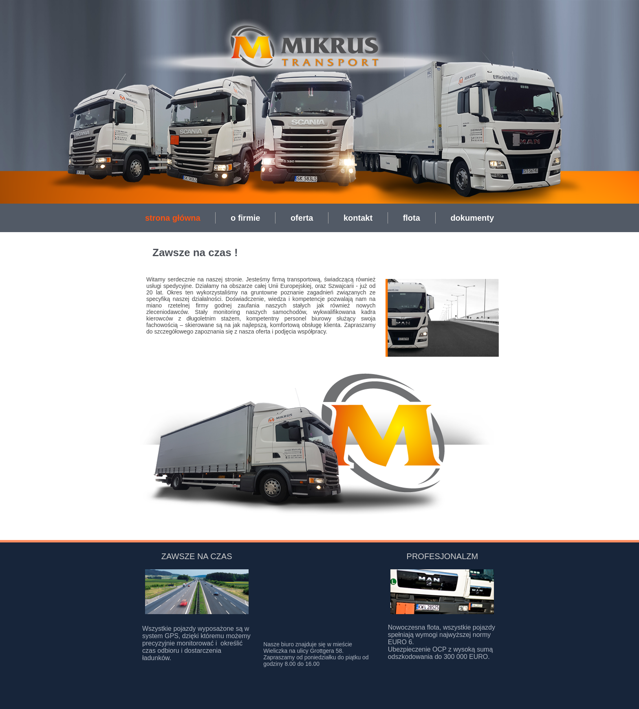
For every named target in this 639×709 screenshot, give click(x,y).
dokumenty (472, 217)
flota (411, 217)
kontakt (358, 217)
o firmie (245, 217)
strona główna (173, 217)
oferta (302, 217)
